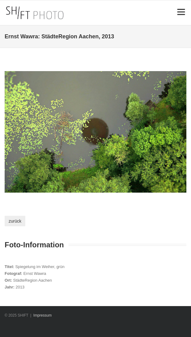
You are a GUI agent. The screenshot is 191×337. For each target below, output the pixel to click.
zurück (15, 221)
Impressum (42, 315)
